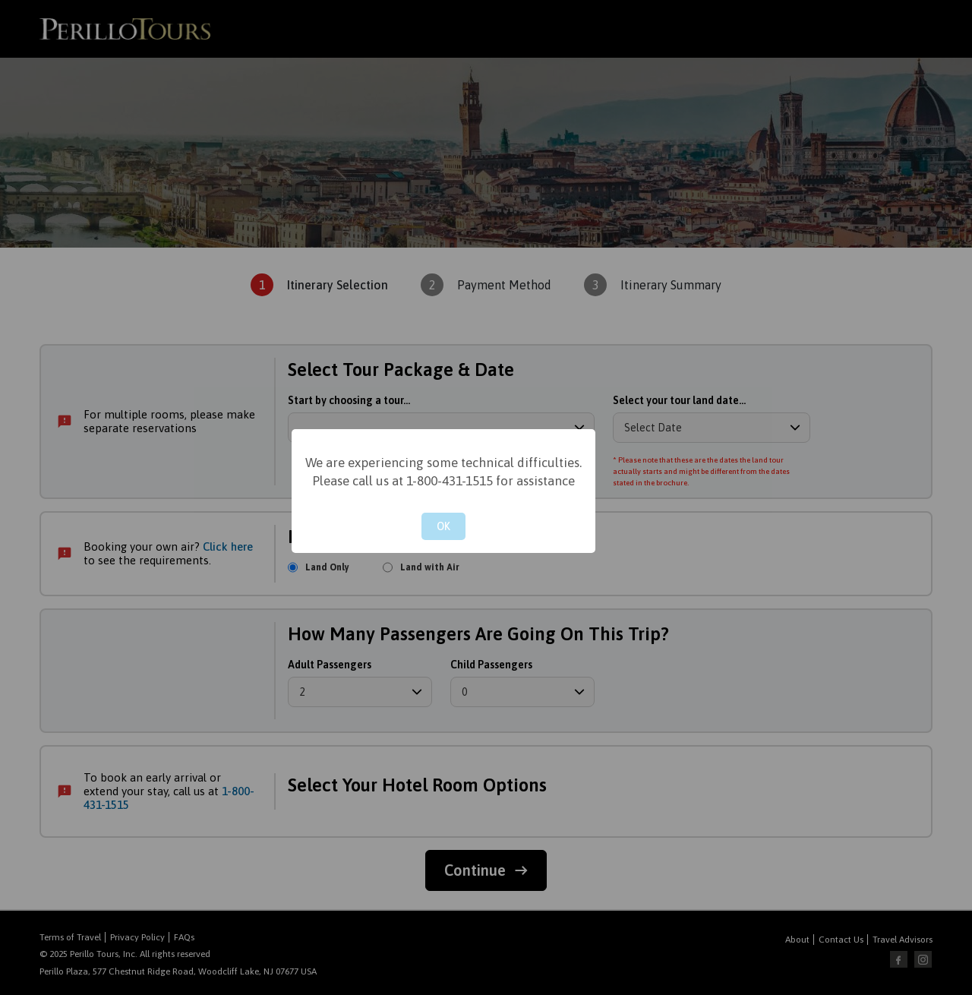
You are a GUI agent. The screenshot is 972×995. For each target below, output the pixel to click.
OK (443, 526)
